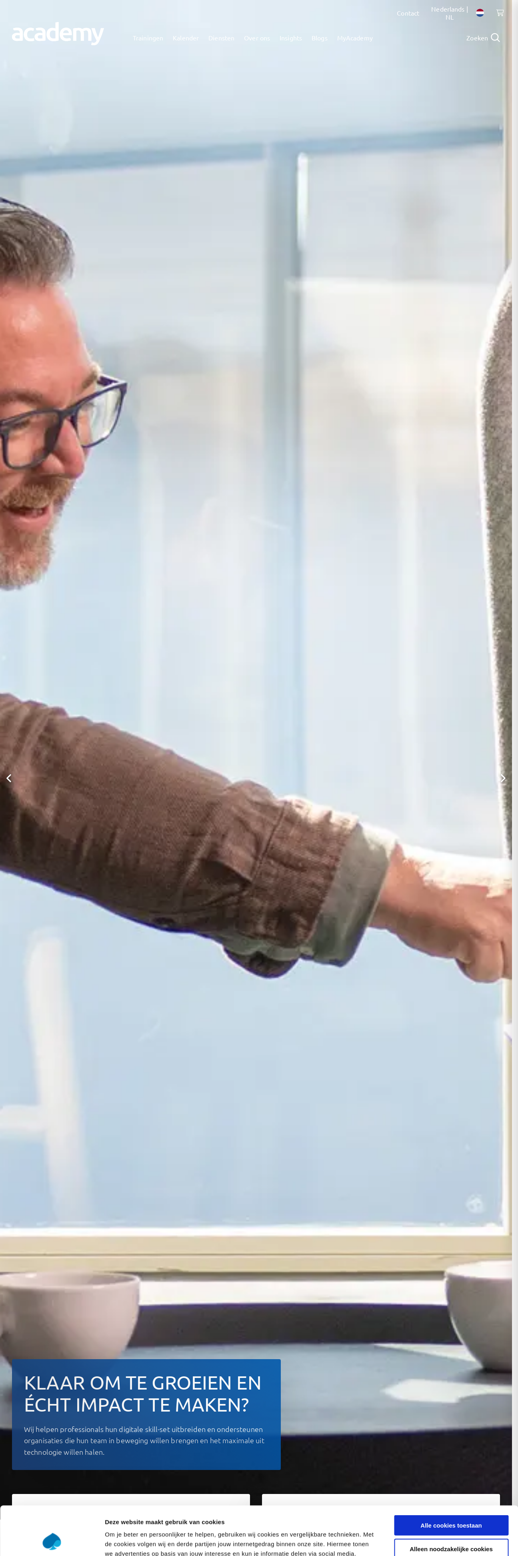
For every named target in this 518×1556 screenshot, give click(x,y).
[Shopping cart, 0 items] (498, 17)
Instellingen (430, 1540)
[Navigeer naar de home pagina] (58, 34)
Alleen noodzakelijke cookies (451, 1503)
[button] (8, 778)
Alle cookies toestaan (451, 1479)
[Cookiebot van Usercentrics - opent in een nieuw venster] (52, 1540)
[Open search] (483, 37)
